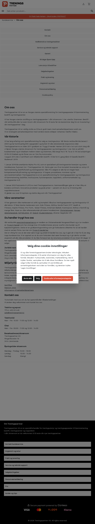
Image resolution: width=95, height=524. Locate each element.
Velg (38, 278)
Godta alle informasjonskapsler (57, 278)
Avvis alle (28, 278)
